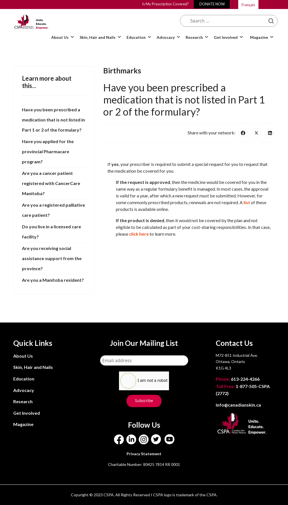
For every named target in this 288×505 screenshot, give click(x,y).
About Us (23, 356)
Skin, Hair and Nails (33, 367)
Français (248, 5)
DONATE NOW (212, 4)
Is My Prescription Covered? (165, 4)
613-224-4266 (238, 379)
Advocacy (23, 390)
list (247, 202)
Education (23, 378)
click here (139, 233)
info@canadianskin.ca (238, 404)
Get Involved (26, 413)
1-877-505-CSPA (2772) (243, 390)
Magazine (23, 424)
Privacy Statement (144, 453)
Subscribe (144, 400)
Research (23, 401)
